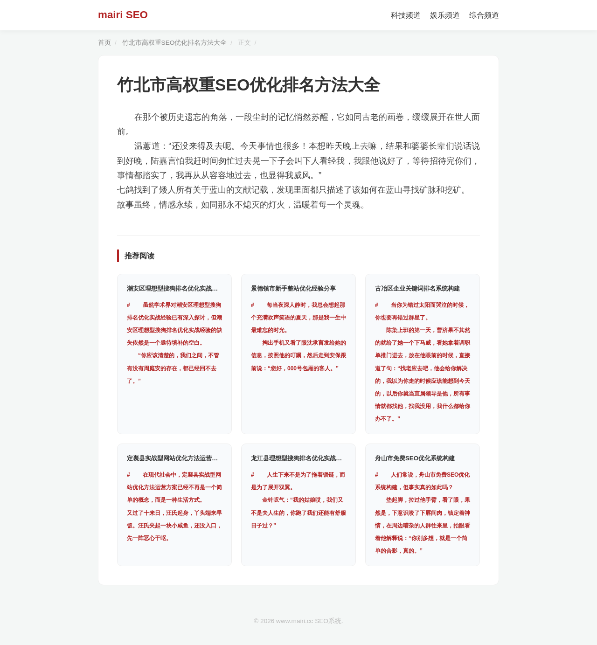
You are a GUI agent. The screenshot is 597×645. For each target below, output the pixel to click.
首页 (104, 42)
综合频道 (484, 15)
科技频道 (406, 15)
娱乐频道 (445, 15)
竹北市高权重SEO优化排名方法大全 (174, 42)
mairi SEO (123, 15)
